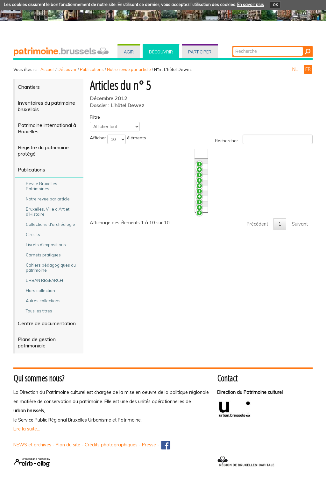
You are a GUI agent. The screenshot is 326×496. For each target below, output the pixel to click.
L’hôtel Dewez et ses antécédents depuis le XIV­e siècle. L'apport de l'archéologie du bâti (158, 252)
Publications (92, 69)
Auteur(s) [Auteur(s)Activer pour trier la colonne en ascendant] (275, 154)
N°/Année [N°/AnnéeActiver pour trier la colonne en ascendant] (249, 154)
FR (308, 69)
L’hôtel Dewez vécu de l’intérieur (135, 315)
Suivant (300, 338)
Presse (149, 445)
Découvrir (161, 51)
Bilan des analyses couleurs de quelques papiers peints (159, 194)
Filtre (95, 117)
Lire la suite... (26, 429)
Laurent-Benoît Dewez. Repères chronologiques (151, 303)
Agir (129, 51)
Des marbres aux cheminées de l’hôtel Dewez (149, 164)
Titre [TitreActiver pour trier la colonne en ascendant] (106, 154)
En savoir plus (250, 4)
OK (275, 5)
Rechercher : (264, 139)
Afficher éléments (118, 139)
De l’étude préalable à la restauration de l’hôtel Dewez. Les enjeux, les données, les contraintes (163, 227)
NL (295, 69)
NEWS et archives (32, 445)
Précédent (257, 338)
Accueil (47, 69)
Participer (199, 51)
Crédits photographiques (111, 445)
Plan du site (68, 445)
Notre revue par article (129, 69)
